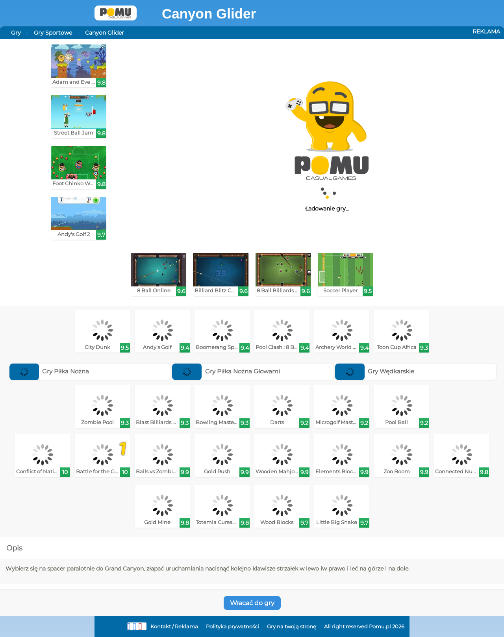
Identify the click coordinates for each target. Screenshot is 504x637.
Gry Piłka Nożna (49, 371)
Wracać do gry (252, 603)
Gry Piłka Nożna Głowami (226, 371)
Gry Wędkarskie (375, 371)
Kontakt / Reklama (174, 627)
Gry (16, 32)
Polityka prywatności (232, 627)
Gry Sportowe (53, 32)
